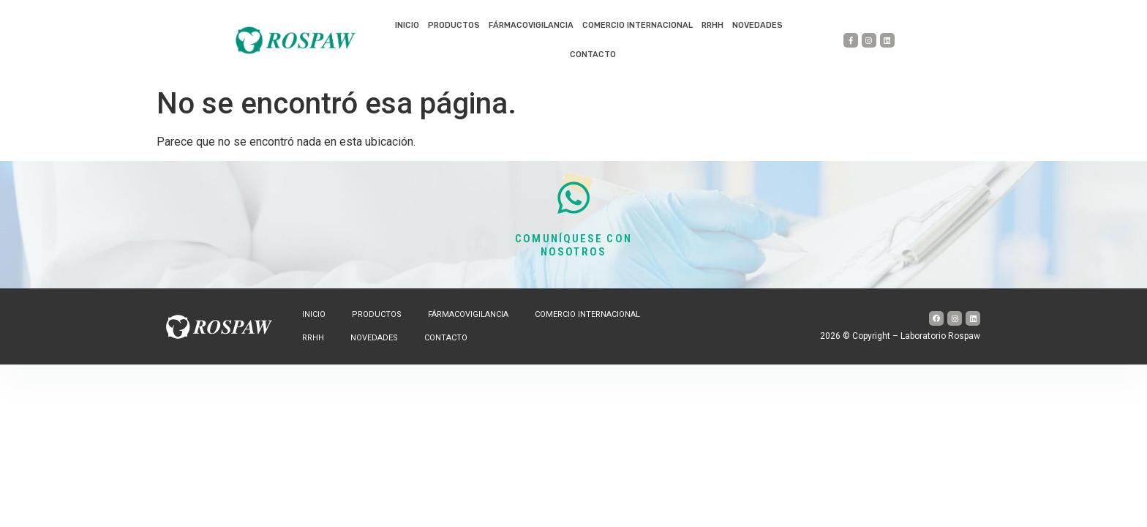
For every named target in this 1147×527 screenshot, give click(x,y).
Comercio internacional (637, 25)
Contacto (593, 54)
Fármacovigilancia (531, 25)
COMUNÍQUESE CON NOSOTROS (573, 245)
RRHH (712, 25)
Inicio (407, 25)
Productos (454, 25)
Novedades (757, 25)
